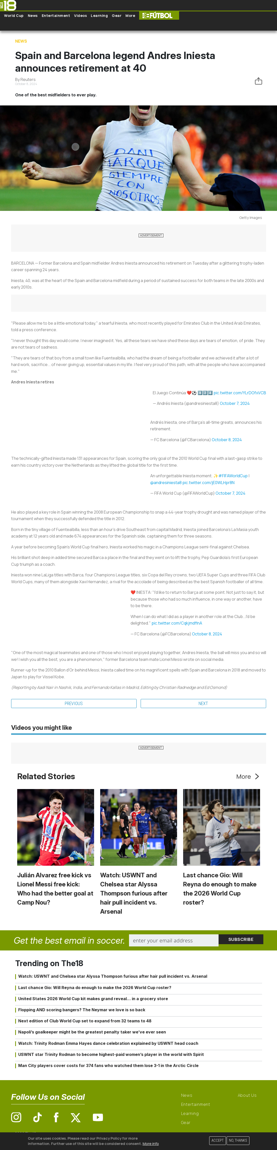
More (130, 15)
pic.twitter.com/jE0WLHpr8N (208, 482)
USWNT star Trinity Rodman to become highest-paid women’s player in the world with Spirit (111, 1055)
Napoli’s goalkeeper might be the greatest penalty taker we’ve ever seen (92, 1032)
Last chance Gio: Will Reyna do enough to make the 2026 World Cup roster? (94, 988)
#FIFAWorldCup (233, 476)
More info (151, 1143)
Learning (99, 15)
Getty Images (250, 217)
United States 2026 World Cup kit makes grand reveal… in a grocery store (93, 999)
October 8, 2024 (227, 439)
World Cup (14, 15)
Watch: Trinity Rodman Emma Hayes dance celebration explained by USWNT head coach (108, 1044)
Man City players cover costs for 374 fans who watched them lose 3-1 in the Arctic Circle (108, 1066)
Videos (80, 15)
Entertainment (56, 15)
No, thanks (238, 1140)
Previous (74, 704)
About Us (247, 1096)
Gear (116, 15)
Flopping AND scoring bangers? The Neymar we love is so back (81, 1010)
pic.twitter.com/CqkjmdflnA (177, 623)
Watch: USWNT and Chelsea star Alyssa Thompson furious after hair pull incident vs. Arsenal (133, 894)
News (33, 15)
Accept (217, 1140)
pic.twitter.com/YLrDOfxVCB (240, 393)
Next (203, 704)
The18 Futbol (159, 15)
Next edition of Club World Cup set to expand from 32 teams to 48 (85, 1021)
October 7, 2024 (235, 403)
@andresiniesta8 (166, 482)
